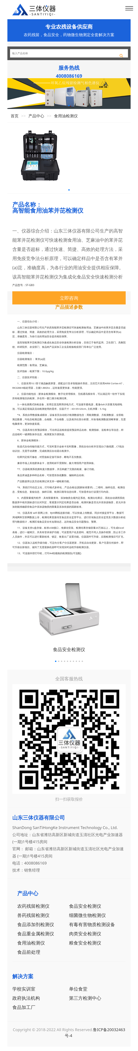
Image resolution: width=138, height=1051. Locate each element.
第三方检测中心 (85, 1002)
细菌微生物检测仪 (87, 919)
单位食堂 (78, 993)
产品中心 (36, 120)
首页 (15, 120)
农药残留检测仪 (33, 910)
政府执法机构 (26, 1002)
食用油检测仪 (66, 120)
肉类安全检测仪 (85, 938)
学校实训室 (23, 993)
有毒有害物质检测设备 (92, 928)
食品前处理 (28, 956)
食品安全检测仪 (69, 653)
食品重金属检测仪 (35, 938)
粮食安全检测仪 (85, 947)
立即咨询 (69, 302)
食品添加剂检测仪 (35, 928)
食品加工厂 (23, 1011)
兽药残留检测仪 (33, 919)
